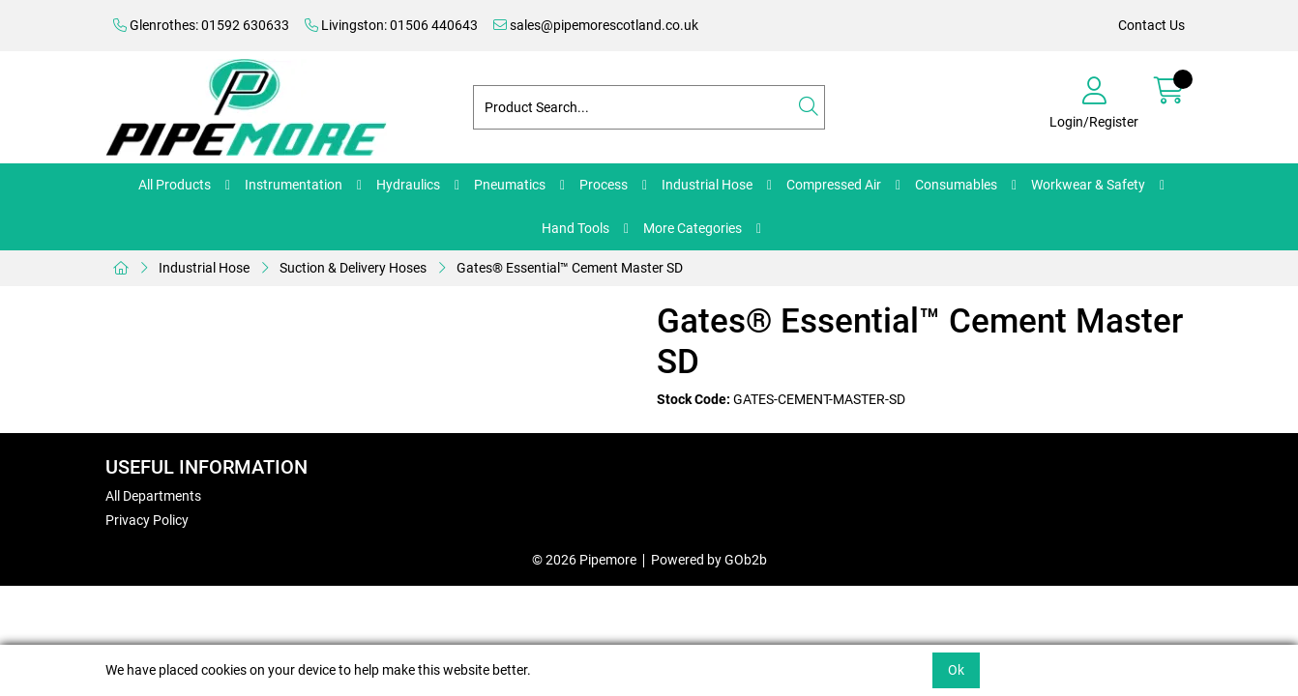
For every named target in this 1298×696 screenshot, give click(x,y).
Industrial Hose (707, 184)
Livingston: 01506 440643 (391, 25)
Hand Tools (575, 228)
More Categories (692, 228)
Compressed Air (833, 184)
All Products (174, 184)
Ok (956, 670)
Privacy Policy (147, 520)
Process (603, 184)
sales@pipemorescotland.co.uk (595, 25)
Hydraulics (408, 184)
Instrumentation (293, 184)
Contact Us (1151, 25)
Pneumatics (510, 184)
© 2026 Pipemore (584, 559)
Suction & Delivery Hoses (353, 268)
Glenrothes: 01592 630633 (201, 25)
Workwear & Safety (1088, 184)
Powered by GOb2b (709, 559)
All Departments (153, 496)
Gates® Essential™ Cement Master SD (570, 268)
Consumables (956, 184)
